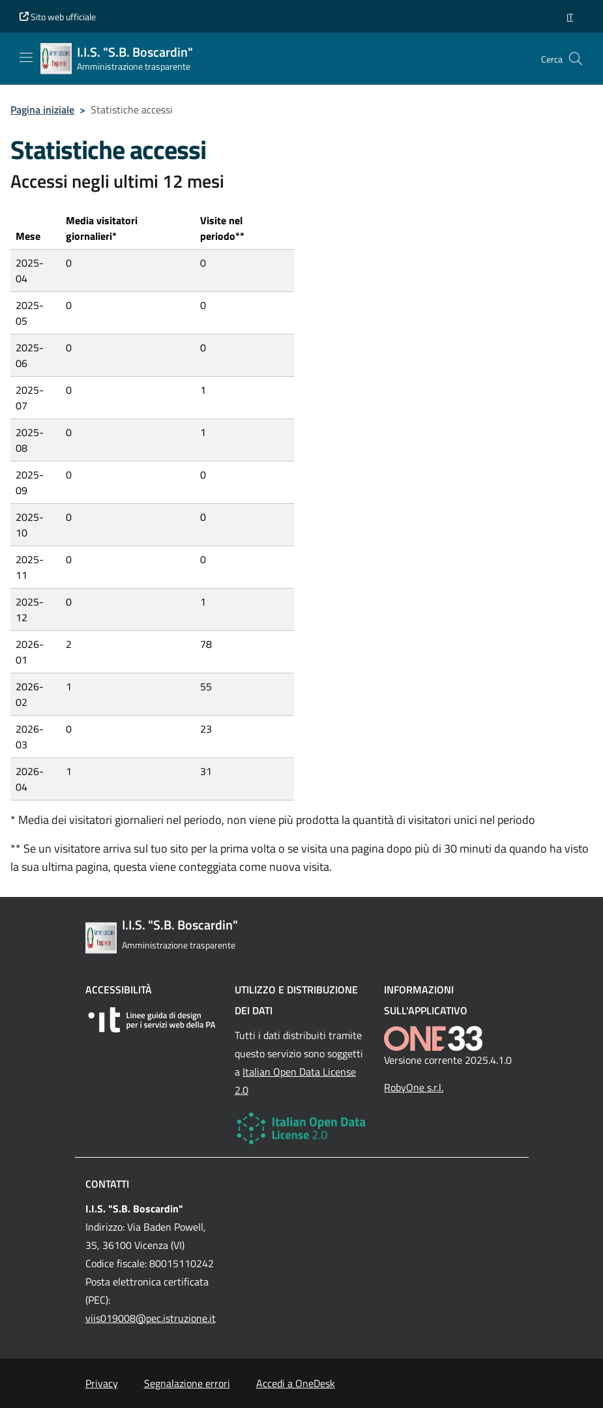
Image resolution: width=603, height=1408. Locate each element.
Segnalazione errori (187, 1383)
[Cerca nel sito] (575, 58)
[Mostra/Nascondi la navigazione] (26, 57)
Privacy (101, 1383)
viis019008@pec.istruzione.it (150, 1318)
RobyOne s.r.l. (413, 1087)
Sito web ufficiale (58, 16)
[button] (569, 17)
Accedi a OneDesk (295, 1383)
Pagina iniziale (42, 109)
